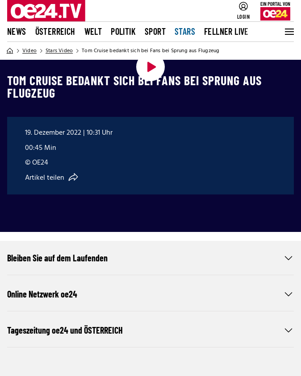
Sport (155, 31)
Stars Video (59, 50)
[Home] (9, 50)
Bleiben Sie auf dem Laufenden (150, 257)
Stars (185, 31)
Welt (93, 31)
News (16, 31)
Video (29, 50)
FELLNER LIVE (226, 31)
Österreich (55, 31)
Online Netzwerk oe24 (150, 294)
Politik (123, 31)
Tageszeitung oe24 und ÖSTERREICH (150, 330)
